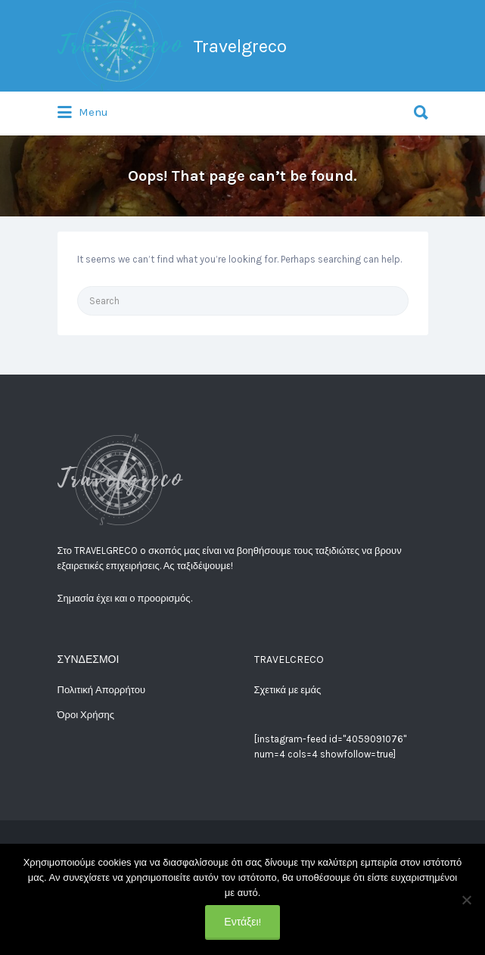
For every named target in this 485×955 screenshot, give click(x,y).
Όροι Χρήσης (86, 714)
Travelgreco (240, 46)
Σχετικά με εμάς (288, 689)
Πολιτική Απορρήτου (102, 689)
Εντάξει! (242, 922)
